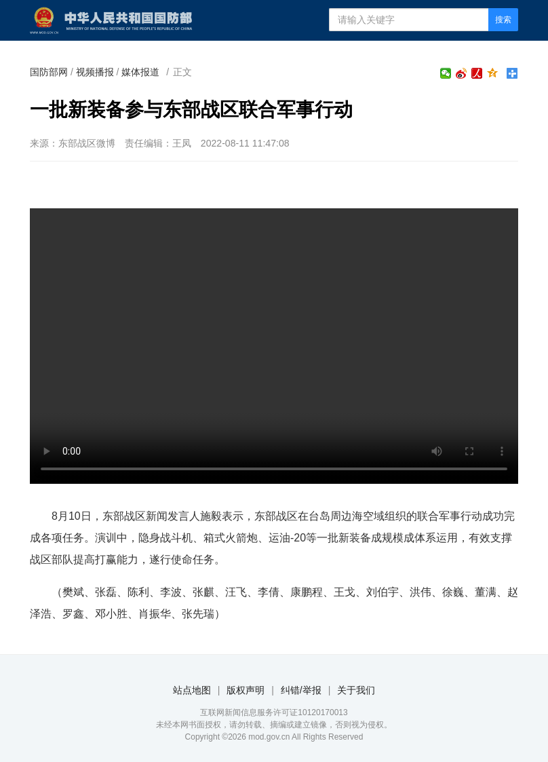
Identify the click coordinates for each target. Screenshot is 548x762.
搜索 (503, 19)
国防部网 (49, 71)
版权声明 (246, 690)
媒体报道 (140, 71)
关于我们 (356, 690)
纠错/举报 (301, 690)
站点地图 (192, 690)
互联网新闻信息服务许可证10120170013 (273, 712)
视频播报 (95, 71)
